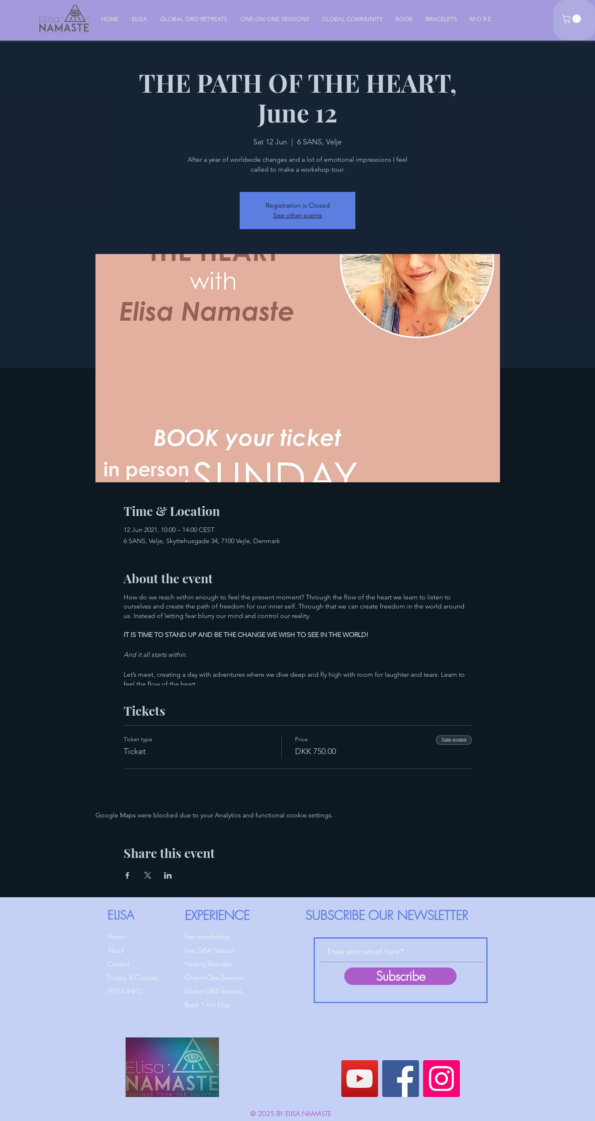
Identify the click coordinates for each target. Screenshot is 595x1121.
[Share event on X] (148, 875)
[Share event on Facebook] (127, 875)
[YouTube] (359, 1078)
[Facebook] (400, 1078)
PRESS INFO (124, 991)
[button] (572, 18)
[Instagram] (441, 1078)
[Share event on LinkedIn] (168, 875)
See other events (297, 215)
